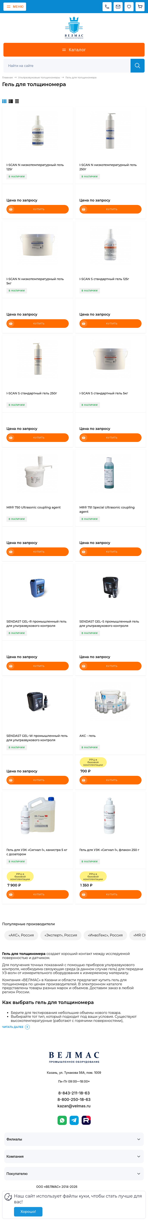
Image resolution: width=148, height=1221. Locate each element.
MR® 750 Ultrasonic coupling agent (33, 507)
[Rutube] (86, 1120)
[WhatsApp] (62, 1120)
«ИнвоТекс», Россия (105, 935)
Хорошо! (28, 1212)
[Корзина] (140, 6)
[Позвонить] (107, 6)
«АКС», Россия (21, 935)
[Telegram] (74, 1120)
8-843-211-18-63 (74, 1093)
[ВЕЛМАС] (74, 28)
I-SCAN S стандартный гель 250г (31, 393)
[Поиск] (69, 65)
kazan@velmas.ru (74, 1106)
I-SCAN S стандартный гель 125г (104, 279)
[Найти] (138, 66)
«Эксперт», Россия (61, 935)
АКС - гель (87, 736)
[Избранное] (129, 6)
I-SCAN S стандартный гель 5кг (103, 393)
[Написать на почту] (118, 6)
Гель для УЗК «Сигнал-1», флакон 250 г (109, 850)
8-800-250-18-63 (74, 1099)
